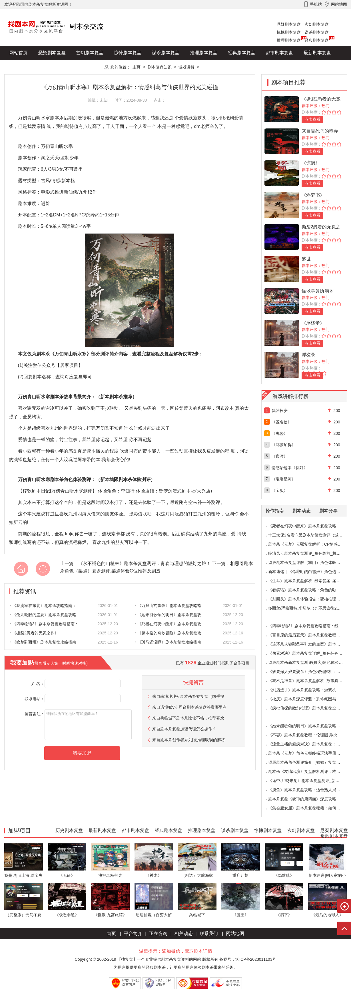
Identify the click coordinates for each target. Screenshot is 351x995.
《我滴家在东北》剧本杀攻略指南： (43, 605)
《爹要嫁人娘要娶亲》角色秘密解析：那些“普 (309, 671)
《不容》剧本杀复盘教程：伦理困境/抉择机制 (308, 735)
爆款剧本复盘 (61, 67)
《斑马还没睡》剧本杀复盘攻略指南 (168, 642)
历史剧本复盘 (23, 67)
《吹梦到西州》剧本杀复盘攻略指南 (43, 642)
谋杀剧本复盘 (317, 32)
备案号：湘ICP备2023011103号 (247, 959)
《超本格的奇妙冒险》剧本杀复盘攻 (168, 633)
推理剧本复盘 (289, 40)
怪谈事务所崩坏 (318, 290)
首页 (111, 933)
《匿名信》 (282, 422)
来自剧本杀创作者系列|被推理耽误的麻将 (188, 739)
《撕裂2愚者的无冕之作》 (34, 633)
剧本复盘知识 (160, 67)
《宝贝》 (280, 490)
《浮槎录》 (313, 322)
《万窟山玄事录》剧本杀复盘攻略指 (168, 605)
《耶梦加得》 (284, 445)
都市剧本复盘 (279, 52)
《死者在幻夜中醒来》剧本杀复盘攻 (168, 624)
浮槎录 (308, 354)
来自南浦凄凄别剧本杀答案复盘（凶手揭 (188, 696)
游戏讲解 (186, 67)
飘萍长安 (280, 410)
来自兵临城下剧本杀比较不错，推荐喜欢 (188, 718)
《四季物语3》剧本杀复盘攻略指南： (44, 624)
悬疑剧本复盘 (289, 24)
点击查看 (312, 119)
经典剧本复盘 (317, 40)
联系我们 (209, 933)
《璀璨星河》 (284, 479)
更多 (89, 67)
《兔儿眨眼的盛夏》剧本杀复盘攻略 (43, 614)
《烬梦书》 (313, 194)
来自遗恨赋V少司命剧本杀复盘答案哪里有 (189, 707)
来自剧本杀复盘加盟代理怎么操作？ (184, 729)
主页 (137, 67)
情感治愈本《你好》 (290, 467)
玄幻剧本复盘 (317, 24)
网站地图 (235, 933)
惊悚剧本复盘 (289, 32)
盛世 (306, 258)
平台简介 (133, 933)
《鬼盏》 (280, 433)
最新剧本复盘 (317, 52)
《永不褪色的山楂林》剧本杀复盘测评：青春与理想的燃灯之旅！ (144, 563)
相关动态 (184, 933)
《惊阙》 (311, 162)
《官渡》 (280, 456)
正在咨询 (158, 933)
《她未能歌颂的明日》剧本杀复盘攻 (168, 614)
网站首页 (18, 52)
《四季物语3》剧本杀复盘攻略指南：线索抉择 (309, 626)
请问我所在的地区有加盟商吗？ (88, 724)
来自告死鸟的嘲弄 (320, 130)
